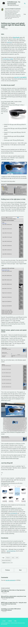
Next (20, 570)
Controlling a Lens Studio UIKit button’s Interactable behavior (11, 609)
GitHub (3, 620)
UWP (17, 557)
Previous (7, 570)
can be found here (11, 551)
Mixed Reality (16, 37)
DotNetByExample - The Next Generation (14, 3)
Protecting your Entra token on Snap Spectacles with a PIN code (13, 590)
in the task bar (13, 513)
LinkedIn (9, 620)
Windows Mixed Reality (6, 560)
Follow (25, 14)
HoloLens (9, 42)
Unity (13, 557)
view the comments (10, 580)
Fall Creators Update (8, 59)
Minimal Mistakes (4, 624)
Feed (14, 620)
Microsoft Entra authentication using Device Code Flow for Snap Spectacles (13, 597)
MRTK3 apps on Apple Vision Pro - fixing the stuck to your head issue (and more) (14, 603)
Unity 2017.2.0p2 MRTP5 (20, 77)
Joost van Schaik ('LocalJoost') (13, 8)
